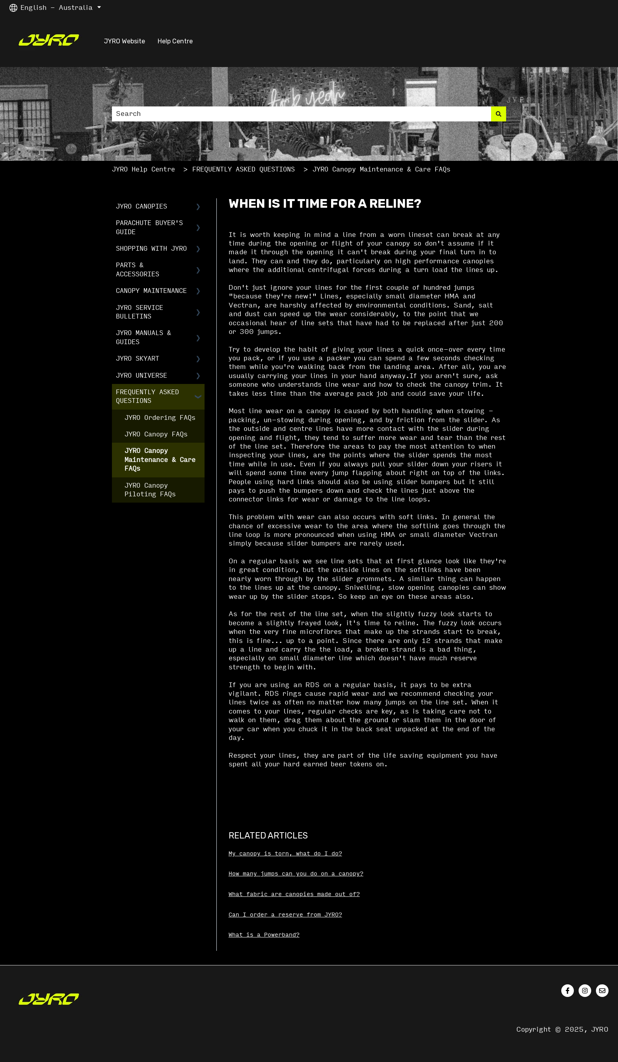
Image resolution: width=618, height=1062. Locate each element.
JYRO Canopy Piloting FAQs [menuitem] (150, 490)
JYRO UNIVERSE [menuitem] (141, 375)
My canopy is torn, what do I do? (285, 853)
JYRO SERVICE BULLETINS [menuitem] (139, 312)
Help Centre (175, 41)
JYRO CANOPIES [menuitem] (141, 206)
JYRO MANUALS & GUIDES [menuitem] (143, 337)
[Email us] (602, 990)
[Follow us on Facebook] (567, 990)
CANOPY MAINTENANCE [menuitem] (151, 290)
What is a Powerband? (264, 935)
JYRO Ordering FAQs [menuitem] (160, 417)
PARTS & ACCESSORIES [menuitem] (137, 269)
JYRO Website (124, 41)
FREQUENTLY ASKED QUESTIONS (243, 169)
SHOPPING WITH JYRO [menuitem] (151, 248)
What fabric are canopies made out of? (294, 894)
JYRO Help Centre (143, 169)
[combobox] (301, 113)
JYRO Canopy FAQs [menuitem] (156, 434)
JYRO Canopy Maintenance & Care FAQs (381, 169)
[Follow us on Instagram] (585, 990)
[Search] (498, 113)
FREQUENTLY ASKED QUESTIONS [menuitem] (147, 396)
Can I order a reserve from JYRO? (285, 914)
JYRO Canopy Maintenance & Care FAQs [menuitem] (160, 459)
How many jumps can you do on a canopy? (296, 873)
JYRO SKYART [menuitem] (137, 358)
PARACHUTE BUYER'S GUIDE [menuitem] (149, 227)
